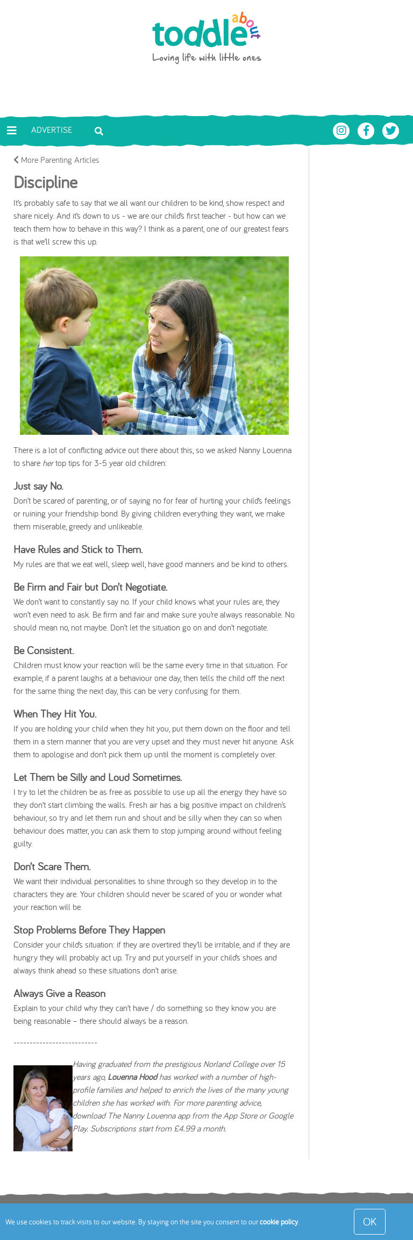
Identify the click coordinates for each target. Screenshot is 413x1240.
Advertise (51, 129)
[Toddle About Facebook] (367, 129)
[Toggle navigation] (12, 130)
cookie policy (279, 1222)
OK (369, 1221)
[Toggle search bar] (99, 130)
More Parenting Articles (56, 159)
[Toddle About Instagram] (342, 129)
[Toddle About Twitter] (391, 129)
